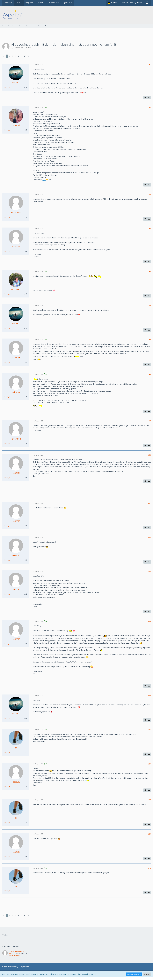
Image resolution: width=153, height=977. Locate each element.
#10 (149, 455)
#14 (149, 621)
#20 (149, 868)
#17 (149, 764)
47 (25, 56)
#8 (150, 374)
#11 (149, 503)
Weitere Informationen (134, 974)
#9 (150, 421)
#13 (149, 571)
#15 (149, 695)
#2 (150, 107)
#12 (149, 537)
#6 (150, 305)
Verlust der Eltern (14, 955)
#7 (150, 340)
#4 (150, 229)
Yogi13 (11, 953)
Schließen (147, 974)
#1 (150, 65)
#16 (149, 730)
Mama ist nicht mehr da (17, 951)
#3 (150, 194)
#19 (149, 834)
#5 (150, 271)
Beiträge (7, 87)
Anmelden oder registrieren (132, 3)
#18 (149, 800)
